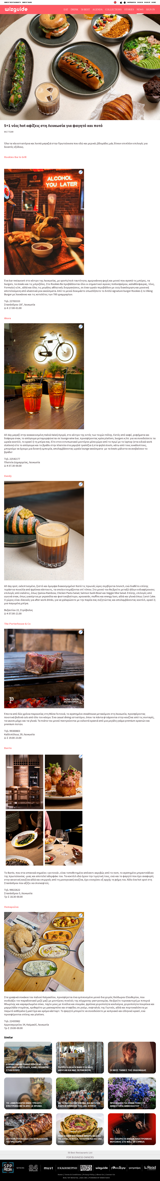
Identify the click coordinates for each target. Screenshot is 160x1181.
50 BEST (85, 9)
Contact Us (110, 1174)
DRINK (74, 9)
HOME (153, 2)
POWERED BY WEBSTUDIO (99, 1178)
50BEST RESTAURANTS (12, 2)
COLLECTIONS (113, 9)
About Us (100, 1174)
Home (60, 1174)
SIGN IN (140, 2)
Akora (7, 318)
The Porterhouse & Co (17, 623)
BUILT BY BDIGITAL (70, 1178)
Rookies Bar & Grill (15, 157)
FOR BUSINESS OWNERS (80, 1157)
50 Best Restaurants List (80, 1152)
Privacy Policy (89, 1174)
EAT (66, 9)
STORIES (129, 9)
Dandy (8, 476)
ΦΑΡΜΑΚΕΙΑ (131, 2)
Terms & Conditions (72, 1174)
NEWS (140, 9)
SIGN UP (147, 2)
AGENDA (98, 9)
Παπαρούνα (11, 907)
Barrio (8, 748)
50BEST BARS (27, 2)
